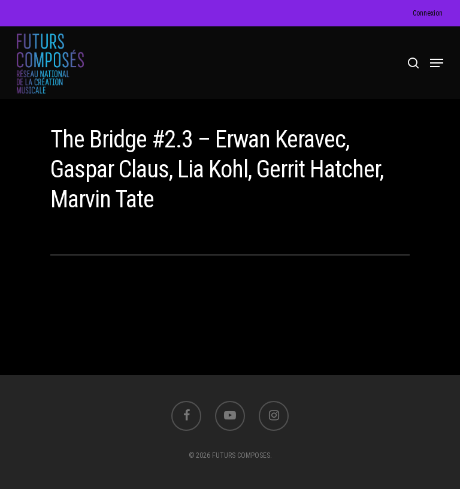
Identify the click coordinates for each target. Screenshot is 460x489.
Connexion (428, 13)
